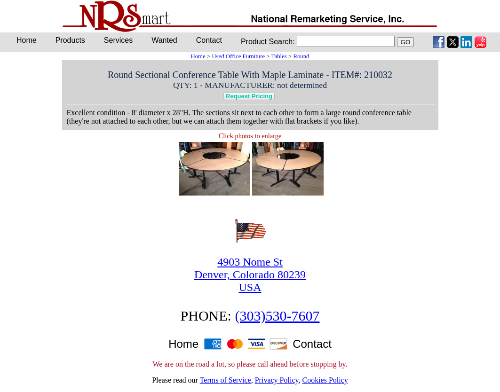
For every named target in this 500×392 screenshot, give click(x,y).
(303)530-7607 (277, 315)
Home (197, 56)
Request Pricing (249, 96)
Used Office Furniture (238, 56)
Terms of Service (225, 380)
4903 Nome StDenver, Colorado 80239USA (250, 274)
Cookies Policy (325, 380)
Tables (279, 56)
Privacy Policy (277, 380)
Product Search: (268, 42)
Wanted (164, 40)
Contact (209, 40)
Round (301, 56)
